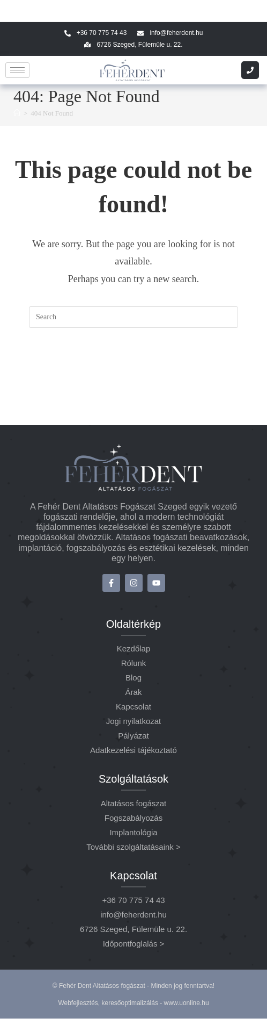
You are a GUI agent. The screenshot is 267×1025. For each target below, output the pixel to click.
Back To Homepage (133, 372)
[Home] (16, 113)
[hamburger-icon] (17, 70)
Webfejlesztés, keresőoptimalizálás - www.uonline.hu (133, 1009)
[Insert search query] (133, 317)
